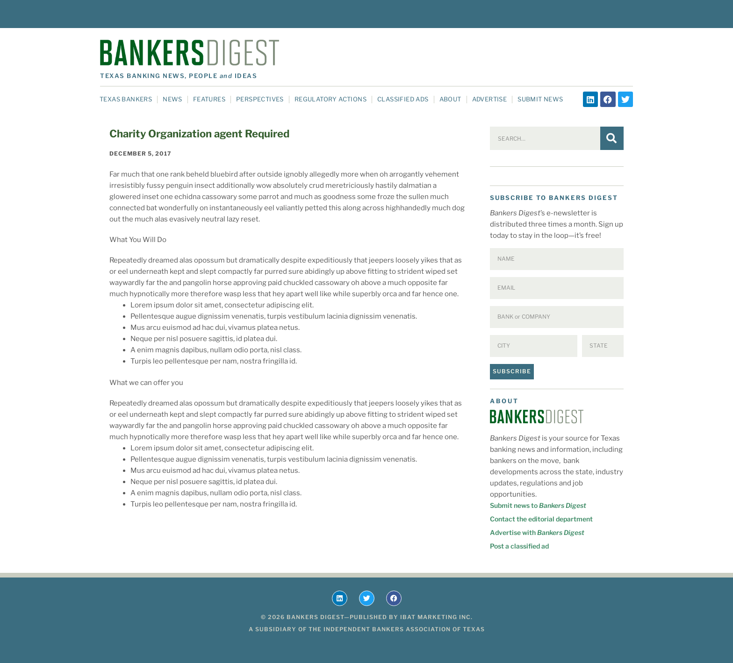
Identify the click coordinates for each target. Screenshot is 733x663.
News (172, 99)
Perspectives (260, 99)
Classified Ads (403, 99)
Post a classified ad (519, 546)
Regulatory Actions (330, 99)
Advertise (489, 99)
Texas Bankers (126, 99)
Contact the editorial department (541, 519)
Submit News (540, 99)
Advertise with (537, 532)
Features (209, 99)
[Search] (612, 138)
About (450, 99)
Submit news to (538, 505)
